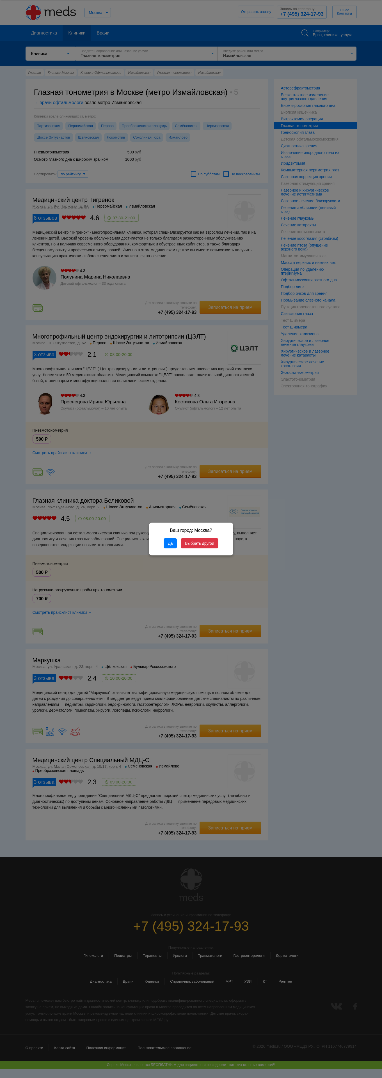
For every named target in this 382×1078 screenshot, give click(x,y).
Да (170, 543)
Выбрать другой (199, 543)
